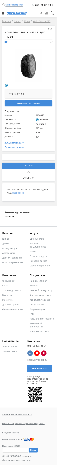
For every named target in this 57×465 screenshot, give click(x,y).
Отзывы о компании (13, 309)
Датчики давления (12, 257)
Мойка (33, 251)
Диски (5, 243)
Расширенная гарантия (42, 318)
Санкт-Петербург (14, 5)
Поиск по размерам (12, 262)
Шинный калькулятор (41, 290)
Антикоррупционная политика (17, 414)
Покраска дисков (38, 260)
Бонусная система (39, 331)
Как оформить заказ (40, 295)
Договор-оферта (10, 304)
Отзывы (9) (28, 177)
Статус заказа (37, 304)
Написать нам (39, 368)
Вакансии (7, 295)
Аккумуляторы (9, 248)
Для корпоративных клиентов (16, 460)
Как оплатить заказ (40, 299)
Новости (34, 285)
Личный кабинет (38, 280)
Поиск (33, 450)
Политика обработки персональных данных (23, 423)
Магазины (7, 299)
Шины (5, 238)
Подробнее (18, 192)
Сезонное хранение (40, 265)
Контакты (7, 285)
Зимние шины (9, 351)
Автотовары (8, 252)
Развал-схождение (39, 256)
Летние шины (9, 346)
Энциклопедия (37, 309)
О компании (8, 280)
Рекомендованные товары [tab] (17, 214)
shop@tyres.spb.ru (37, 359)
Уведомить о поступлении (28, 103)
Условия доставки (11, 290)
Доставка (28, 165)
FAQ (28, 171)
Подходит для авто (15, 147)
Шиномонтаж (37, 238)
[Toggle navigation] (3, 13)
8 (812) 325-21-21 (45, 4)
